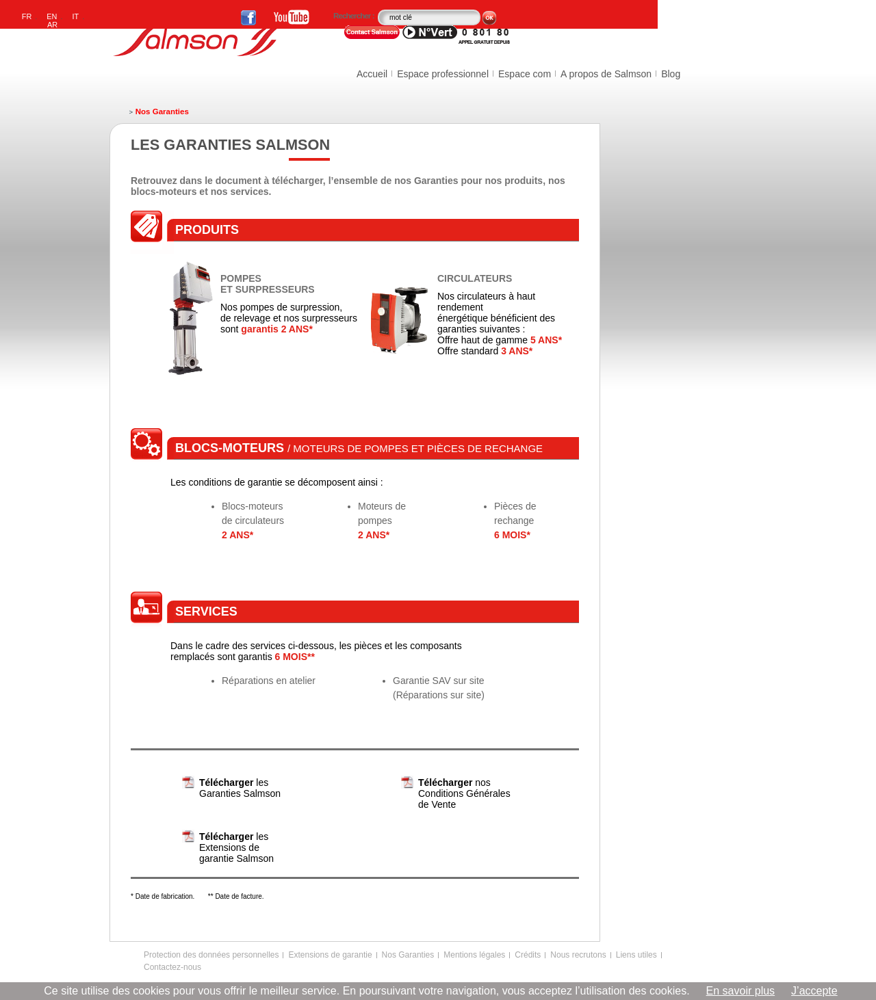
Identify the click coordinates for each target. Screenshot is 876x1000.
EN (52, 16)
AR (52, 25)
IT (76, 16)
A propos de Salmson (606, 73)
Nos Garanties (408, 955)
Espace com (524, 73)
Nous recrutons (578, 955)
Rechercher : (354, 16)
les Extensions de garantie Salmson (236, 847)
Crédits (528, 955)
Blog (670, 73)
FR (27, 16)
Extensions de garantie (330, 955)
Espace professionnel (443, 73)
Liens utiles (636, 955)
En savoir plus (740, 991)
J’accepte (814, 991)
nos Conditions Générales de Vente (464, 793)
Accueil (372, 73)
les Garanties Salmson (240, 788)
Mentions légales (474, 955)
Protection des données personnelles (211, 955)
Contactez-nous (172, 967)
